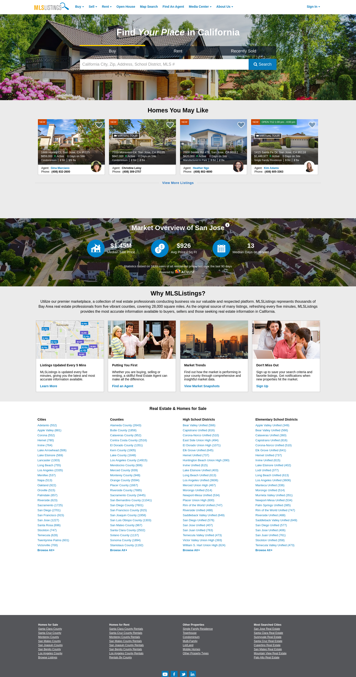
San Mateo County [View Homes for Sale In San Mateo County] (49, 641)
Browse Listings (47, 657)
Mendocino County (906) (126, 465)
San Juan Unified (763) (198, 530)
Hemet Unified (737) (196, 455)
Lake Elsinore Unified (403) (200, 470)
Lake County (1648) (123, 455)
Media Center (199, 6)
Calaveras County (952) (125, 435)
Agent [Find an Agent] (173, 6)
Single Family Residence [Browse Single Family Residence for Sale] (198, 628)
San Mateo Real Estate (268, 649)
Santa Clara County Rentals (126, 628)
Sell (91, 6)
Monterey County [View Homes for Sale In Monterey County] (48, 637)
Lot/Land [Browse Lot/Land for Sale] (188, 645)
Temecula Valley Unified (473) (202, 535)
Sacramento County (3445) (128, 495)
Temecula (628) (47, 535)
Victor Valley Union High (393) (202, 540)
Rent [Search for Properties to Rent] (178, 51)
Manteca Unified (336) (269, 485)
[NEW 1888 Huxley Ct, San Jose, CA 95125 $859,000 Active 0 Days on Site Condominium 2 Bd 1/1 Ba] (71, 142)
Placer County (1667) (124, 485)
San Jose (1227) (48, 520)
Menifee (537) (46, 475)
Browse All (45, 550)
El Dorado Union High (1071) (202, 445)
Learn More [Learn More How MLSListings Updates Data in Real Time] (48, 386)
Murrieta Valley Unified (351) (274, 495)
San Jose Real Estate (267, 628)
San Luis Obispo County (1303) (130, 520)
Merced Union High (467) (199, 485)
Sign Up (262, 386)
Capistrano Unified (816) (199, 430)
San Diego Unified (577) (271, 525)
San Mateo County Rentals (125, 641)
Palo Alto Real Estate (266, 657)
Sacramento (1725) (50, 505)
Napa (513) (44, 480)
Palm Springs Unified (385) (273, 505)
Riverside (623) (47, 500)
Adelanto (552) (47, 425)
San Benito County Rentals (125, 649)
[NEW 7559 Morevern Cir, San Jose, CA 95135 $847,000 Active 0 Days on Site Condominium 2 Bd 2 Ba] (142, 142)
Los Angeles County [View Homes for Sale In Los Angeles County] (50, 653)
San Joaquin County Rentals (126, 645)
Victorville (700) (47, 545)
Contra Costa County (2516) (128, 440)
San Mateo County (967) (126, 525)
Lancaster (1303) (48, 460)
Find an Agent (122, 386)
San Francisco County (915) (128, 510)
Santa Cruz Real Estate (268, 641)
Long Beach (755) (49, 465)
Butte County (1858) (123, 430)
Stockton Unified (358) (270, 540)
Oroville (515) (46, 490)
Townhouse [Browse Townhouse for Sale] (190, 633)
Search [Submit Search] (263, 64)
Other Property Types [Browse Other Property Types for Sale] (196, 653)
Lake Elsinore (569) (50, 455)
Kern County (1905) (123, 450)
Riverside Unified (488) (198, 510)
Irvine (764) (44, 445)
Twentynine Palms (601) (53, 540)
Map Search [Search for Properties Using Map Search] (149, 6)
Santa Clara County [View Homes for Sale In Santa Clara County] (50, 628)
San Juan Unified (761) (270, 535)
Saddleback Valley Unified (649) (204, 515)
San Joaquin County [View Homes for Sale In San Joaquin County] (50, 645)
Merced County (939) (124, 470)
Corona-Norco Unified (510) (201, 435)
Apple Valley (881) (49, 430)
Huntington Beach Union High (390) (206, 460)
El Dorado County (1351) (126, 445)
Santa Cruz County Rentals (125, 633)
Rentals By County (120, 657)
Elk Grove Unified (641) (270, 450)
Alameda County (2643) (125, 425)
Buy (78, 6)
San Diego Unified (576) (198, 520)
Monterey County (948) (125, 475)
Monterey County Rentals (124, 637)
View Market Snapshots (202, 386)
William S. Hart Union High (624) (204, 545)
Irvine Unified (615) (195, 465)
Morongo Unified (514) (197, 490)
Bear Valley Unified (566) (199, 425)
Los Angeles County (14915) (128, 460)
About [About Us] (223, 6)
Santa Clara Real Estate (268, 633)
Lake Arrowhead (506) (52, 450)
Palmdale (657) (47, 495)
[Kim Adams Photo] (309, 165)
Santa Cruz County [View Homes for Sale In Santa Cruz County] (49, 633)
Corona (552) (46, 435)
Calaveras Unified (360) (271, 435)
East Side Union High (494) (201, 440)
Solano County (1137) (124, 535)
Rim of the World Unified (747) (202, 505)
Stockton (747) (47, 530)
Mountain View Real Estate (270, 653)
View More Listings (178, 183)
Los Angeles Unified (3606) (200, 480)
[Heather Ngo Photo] (238, 165)
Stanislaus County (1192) (126, 545)
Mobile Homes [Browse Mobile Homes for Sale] (191, 649)
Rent (105, 6)
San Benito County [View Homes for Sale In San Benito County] (49, 649)
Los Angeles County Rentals (126, 653)
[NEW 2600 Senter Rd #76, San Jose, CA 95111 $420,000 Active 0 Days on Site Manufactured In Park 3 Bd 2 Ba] (213, 142)
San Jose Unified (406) (270, 530)
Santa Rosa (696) (49, 525)
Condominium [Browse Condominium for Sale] (191, 637)
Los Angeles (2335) (50, 470)
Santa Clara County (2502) (127, 530)
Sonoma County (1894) (125, 540)
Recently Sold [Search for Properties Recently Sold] (243, 51)
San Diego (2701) (49, 510)
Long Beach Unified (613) (199, 475)
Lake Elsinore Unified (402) (273, 465)
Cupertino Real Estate (267, 645)
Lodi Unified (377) (267, 470)
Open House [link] (125, 6)
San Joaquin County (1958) (128, 515)
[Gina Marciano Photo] (96, 165)
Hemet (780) (45, 440)
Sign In (312, 6)
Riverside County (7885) (126, 490)
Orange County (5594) (124, 480)
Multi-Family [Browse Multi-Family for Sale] (190, 641)
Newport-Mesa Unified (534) (201, 495)
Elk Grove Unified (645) (198, 450)
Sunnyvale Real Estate (267, 637)
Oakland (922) (46, 485)
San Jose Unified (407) (198, 525)
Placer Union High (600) (198, 500)
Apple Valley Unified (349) (272, 425)
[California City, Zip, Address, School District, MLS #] (164, 64)
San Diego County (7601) (126, 505)
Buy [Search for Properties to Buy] (112, 51)
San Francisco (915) (50, 515)
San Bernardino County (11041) (131, 500)
